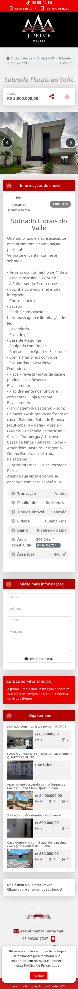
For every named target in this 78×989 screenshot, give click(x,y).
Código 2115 (20, 63)
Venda (27, 58)
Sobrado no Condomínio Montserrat (34, 815)
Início (12, 58)
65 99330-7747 (25, 8)
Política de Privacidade (41, 965)
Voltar (65, 63)
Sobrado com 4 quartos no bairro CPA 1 (36, 726)
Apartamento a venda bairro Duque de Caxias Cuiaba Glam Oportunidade (36, 786)
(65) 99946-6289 (57, 8)
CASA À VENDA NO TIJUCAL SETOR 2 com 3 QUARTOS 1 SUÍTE (39, 755)
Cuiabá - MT (45, 58)
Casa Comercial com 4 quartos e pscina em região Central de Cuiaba (36, 844)
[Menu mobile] (39, 29)
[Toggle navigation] (66, 17)
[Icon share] (28, 2)
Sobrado (64, 58)
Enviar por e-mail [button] (39, 659)
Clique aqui (15, 889)
